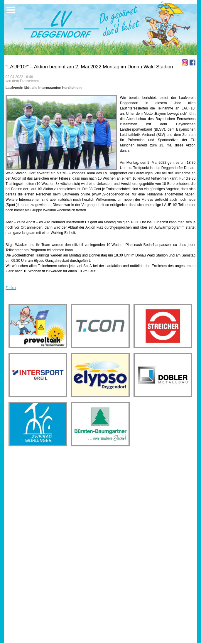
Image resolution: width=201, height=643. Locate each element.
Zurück (11, 288)
